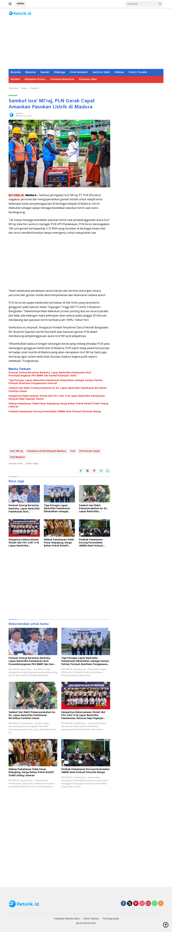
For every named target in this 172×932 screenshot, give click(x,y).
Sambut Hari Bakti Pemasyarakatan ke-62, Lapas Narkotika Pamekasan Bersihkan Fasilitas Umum (58, 390)
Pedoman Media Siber (67, 918)
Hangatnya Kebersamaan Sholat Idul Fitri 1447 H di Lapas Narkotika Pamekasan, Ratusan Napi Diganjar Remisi (57, 398)
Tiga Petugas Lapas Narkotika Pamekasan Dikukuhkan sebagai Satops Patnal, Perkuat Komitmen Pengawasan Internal (56, 382)
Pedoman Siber (88, 79)
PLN (72, 451)
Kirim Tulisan (91, 918)
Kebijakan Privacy (35, 79)
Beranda (16, 72)
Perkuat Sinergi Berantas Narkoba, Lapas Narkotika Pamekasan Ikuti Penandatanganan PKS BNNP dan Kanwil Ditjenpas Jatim (50, 374)
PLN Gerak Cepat (89, 451)
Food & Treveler (138, 72)
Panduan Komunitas (62, 79)
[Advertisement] (86, 43)
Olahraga (59, 72)
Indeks (20, 3)
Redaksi (15, 79)
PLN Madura (17, 457)
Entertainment (79, 72)
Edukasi (119, 72)
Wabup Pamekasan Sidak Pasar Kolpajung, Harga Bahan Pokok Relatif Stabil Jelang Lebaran (58, 405)
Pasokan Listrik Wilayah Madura (46, 451)
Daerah (44, 72)
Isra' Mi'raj (16, 451)
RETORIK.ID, (17, 195)
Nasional (30, 72)
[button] (160, 3)
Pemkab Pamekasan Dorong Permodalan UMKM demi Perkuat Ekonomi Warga (55, 411)
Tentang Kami (110, 918)
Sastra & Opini (101, 72)
